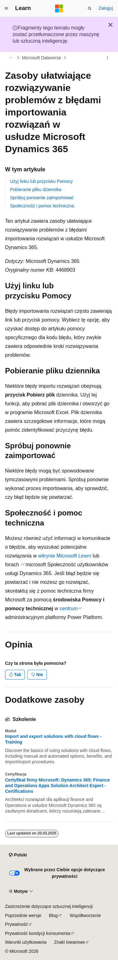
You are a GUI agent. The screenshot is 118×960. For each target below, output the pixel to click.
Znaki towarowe (69, 942)
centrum (68, 608)
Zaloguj (105, 8)
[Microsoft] (59, 8)
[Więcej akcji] (107, 58)
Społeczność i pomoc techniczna (42, 205)
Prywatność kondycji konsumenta (37, 933)
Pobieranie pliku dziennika (35, 189)
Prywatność (16, 924)
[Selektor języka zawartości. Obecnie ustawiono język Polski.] (18, 855)
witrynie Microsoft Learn (64, 555)
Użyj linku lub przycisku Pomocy (41, 181)
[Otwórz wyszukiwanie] (89, 8)
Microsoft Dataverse (41, 57)
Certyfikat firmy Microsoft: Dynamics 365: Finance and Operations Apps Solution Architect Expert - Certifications (57, 785)
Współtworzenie (85, 915)
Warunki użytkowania (26, 942)
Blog (53, 915)
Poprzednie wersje (23, 915)
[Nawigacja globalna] (6, 8)
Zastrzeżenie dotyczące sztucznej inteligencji (49, 906)
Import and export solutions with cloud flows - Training (53, 739)
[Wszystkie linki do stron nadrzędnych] (10, 58)
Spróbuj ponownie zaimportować (42, 197)
